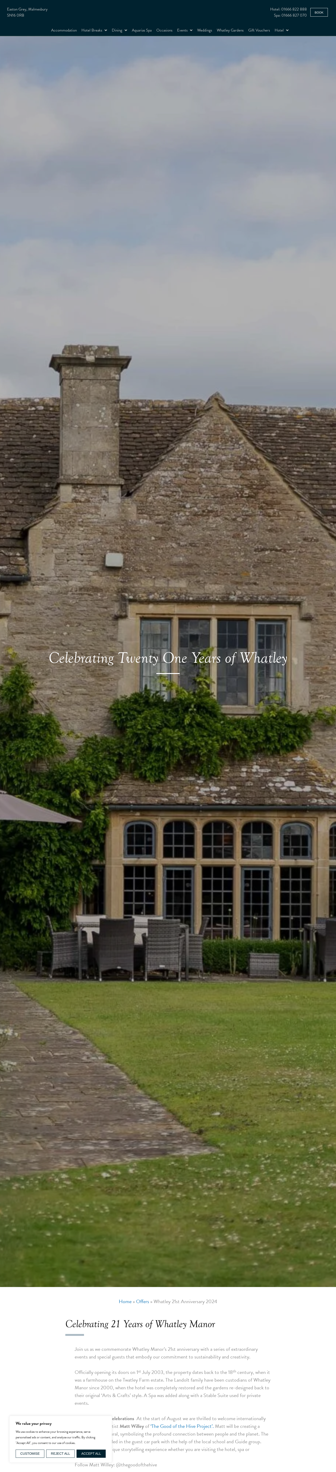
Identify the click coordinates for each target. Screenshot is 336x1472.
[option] (168, 661)
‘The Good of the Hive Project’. (182, 1426)
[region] (60, 1439)
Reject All (60, 1453)
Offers (142, 1301)
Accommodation (64, 30)
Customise (30, 1453)
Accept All (91, 1453)
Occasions (164, 30)
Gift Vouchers (259, 30)
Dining (119, 30)
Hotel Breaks (94, 30)
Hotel (282, 30)
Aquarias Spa (142, 30)
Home (125, 1301)
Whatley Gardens (230, 30)
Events (184, 30)
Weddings (204, 30)
